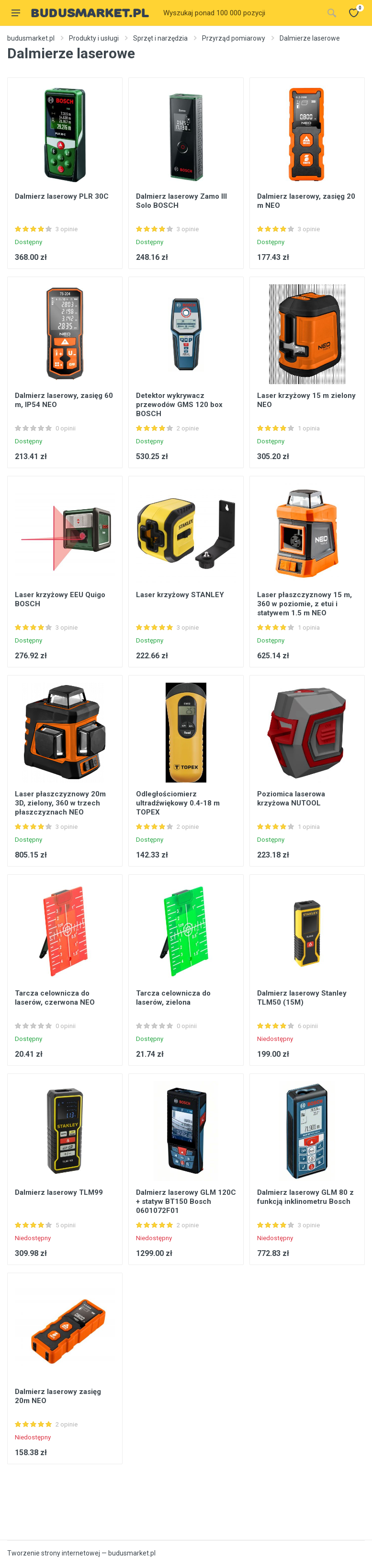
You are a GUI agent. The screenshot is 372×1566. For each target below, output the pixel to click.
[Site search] (240, 12)
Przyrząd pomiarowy (233, 38)
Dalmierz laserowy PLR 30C (62, 196)
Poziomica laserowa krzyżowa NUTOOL (291, 798)
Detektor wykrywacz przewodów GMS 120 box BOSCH (179, 404)
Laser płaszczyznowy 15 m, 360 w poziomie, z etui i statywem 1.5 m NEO (304, 603)
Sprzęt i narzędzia (160, 38)
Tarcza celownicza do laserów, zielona (173, 998)
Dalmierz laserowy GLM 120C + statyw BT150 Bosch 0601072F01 (186, 1201)
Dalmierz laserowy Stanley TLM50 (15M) (302, 998)
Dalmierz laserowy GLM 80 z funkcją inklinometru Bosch (305, 1197)
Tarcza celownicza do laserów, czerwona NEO (55, 998)
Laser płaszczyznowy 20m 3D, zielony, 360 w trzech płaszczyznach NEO (60, 803)
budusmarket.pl (31, 38)
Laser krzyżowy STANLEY (180, 594)
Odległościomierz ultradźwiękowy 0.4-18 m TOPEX (178, 803)
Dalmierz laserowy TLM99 (59, 1192)
